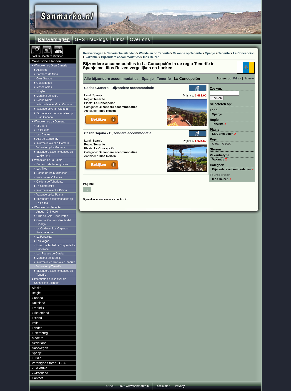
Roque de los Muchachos (51, 173)
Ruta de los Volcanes (49, 177)
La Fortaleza (44, 236)
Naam (249, 78)
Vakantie (219, 159)
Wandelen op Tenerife (47, 207)
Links (119, 39)
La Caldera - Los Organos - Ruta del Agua (52, 230)
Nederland (39, 343)
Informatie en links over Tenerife (55, 262)
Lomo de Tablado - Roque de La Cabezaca (55, 247)
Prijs (237, 78)
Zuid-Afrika (39, 368)
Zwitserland (40, 373)
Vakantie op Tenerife (48, 266)
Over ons (140, 39)
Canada (37, 298)
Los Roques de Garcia (49, 253)
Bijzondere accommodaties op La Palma (54, 200)
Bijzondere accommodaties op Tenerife (54, 272)
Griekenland (40, 313)
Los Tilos (41, 168)
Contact (37, 378)
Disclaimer (163, 386)
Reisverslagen (54, 39)
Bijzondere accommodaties (232, 169)
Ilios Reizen (221, 179)
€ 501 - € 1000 (221, 143)
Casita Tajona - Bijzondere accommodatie (117, 133)
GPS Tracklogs (91, 39)
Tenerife (164, 79)
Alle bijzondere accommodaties (111, 79)
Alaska (36, 288)
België (36, 293)
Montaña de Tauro (47, 95)
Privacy (180, 386)
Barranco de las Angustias (52, 164)
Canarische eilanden (46, 61)
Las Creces (43, 134)
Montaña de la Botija (48, 257)
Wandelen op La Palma (48, 160)
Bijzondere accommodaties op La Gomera (54, 153)
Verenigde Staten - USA (49, 363)
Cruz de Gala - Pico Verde (52, 216)
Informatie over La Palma (51, 190)
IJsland (37, 318)
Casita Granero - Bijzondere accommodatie (119, 87)
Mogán (40, 91)
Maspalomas (44, 87)
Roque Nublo (44, 100)
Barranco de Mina (47, 74)
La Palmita (42, 130)
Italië (35, 323)
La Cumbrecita (45, 186)
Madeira (37, 338)
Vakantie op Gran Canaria (52, 108)
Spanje (147, 79)
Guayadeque (44, 82)
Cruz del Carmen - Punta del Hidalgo (53, 222)
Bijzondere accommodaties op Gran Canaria (54, 115)
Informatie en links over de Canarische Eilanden (50, 280)
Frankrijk (38, 308)
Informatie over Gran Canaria (54, 104)
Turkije (36, 358)
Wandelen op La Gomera (49, 121)
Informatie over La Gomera (52, 143)
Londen (37, 328)
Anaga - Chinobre (47, 211)
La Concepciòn (224, 133)
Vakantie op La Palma (49, 194)
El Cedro (41, 125)
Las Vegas (42, 241)
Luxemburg (40, 333)
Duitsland (38, 303)
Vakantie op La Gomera (50, 147)
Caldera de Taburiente (49, 181)
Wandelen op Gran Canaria (50, 65)
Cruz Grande (44, 78)
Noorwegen (40, 348)
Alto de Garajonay (47, 138)
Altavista (41, 69)
